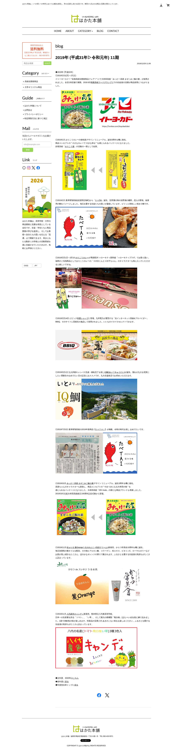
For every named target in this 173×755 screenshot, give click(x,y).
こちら (76, 678)
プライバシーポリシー (33, 114)
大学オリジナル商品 (33, 87)
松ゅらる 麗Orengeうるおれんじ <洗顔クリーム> (87, 547)
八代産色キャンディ (75, 614)
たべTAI (98, 200)
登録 (28, 150)
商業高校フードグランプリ (102, 82)
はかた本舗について (32, 106)
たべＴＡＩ (100, 429)
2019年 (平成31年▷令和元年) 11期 (87, 57)
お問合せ (28, 110)
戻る (67, 681)
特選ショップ (82, 318)
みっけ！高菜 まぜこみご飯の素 (80, 483)
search (47, 63)
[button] (85, 31)
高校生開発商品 (31, 81)
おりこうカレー (82, 257)
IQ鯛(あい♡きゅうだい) (114, 372)
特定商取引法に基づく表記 (35, 118)
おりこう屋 (69, 146)
